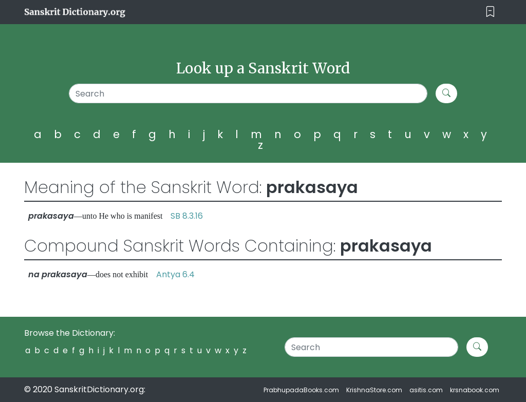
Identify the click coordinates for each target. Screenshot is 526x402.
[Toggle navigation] (490, 12)
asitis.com (426, 390)
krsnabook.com (474, 390)
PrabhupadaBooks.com (301, 390)
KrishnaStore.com (374, 390)
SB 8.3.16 (187, 216)
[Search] (248, 93)
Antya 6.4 (175, 274)
